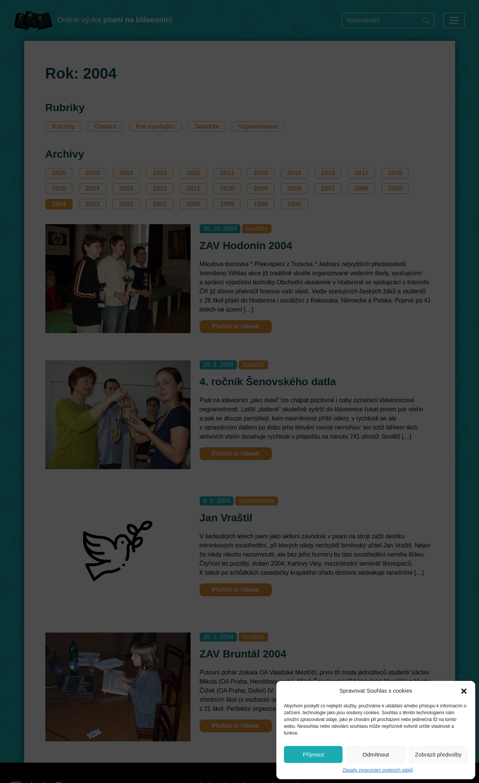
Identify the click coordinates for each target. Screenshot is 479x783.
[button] (464, 691)
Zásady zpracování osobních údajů (378, 770)
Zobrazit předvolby (438, 754)
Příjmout (313, 754)
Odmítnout (376, 754)
